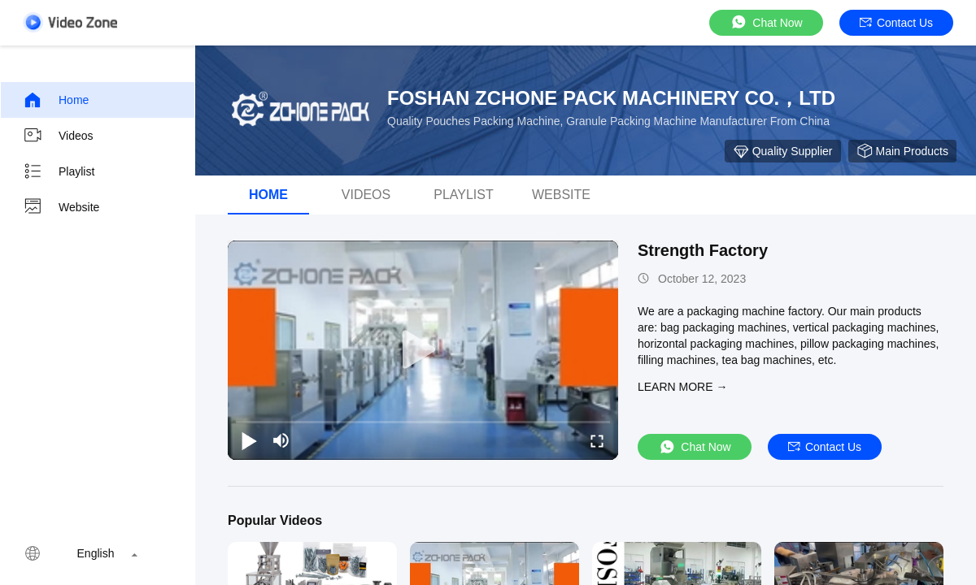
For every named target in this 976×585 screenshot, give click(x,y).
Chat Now (766, 22)
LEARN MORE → (682, 386)
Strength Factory (703, 250)
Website (61, 207)
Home (56, 100)
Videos (58, 135)
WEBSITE (561, 195)
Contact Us (896, 22)
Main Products (902, 151)
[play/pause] (249, 440)
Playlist (58, 171)
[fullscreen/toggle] (597, 440)
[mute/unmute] (281, 440)
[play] (423, 350)
